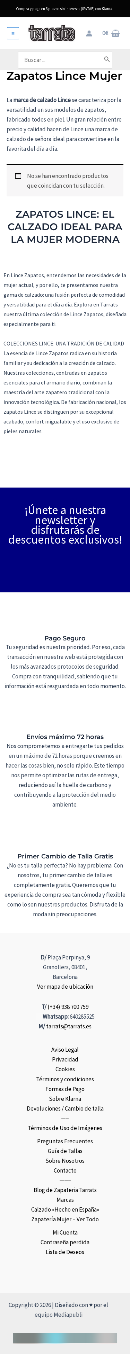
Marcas (65, 1200)
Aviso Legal (65, 1049)
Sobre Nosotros (65, 1161)
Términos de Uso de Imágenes (65, 1128)
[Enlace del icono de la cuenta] (89, 33)
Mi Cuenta (65, 1232)
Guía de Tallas (65, 1151)
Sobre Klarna (65, 1099)
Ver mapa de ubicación (65, 986)
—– (65, 1118)
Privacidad (65, 1059)
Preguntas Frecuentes (65, 1141)
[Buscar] (107, 60)
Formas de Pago (65, 1089)
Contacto (65, 1170)
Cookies (65, 1069)
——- (65, 1180)
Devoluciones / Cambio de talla (65, 1108)
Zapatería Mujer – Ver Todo (65, 1219)
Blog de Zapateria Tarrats (65, 1190)
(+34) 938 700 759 (67, 1007)
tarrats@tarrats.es (69, 1026)
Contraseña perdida (65, 1242)
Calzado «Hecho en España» (65, 1209)
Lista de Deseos (65, 1252)
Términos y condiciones (65, 1079)
